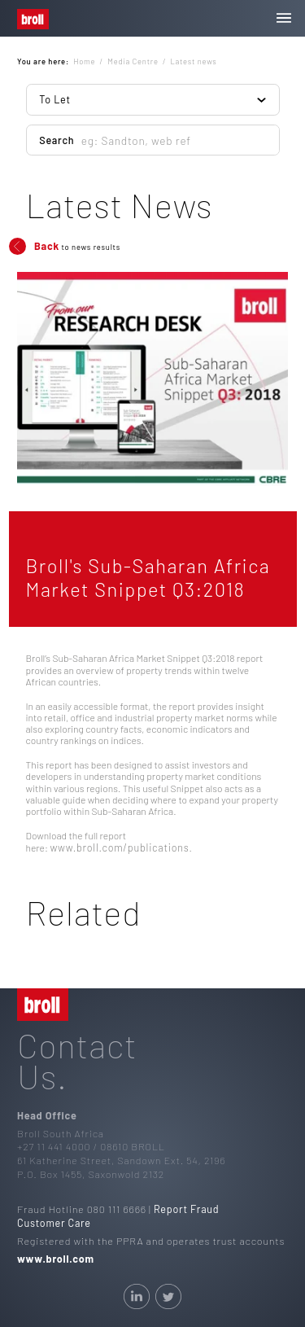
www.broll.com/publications (119, 847)
